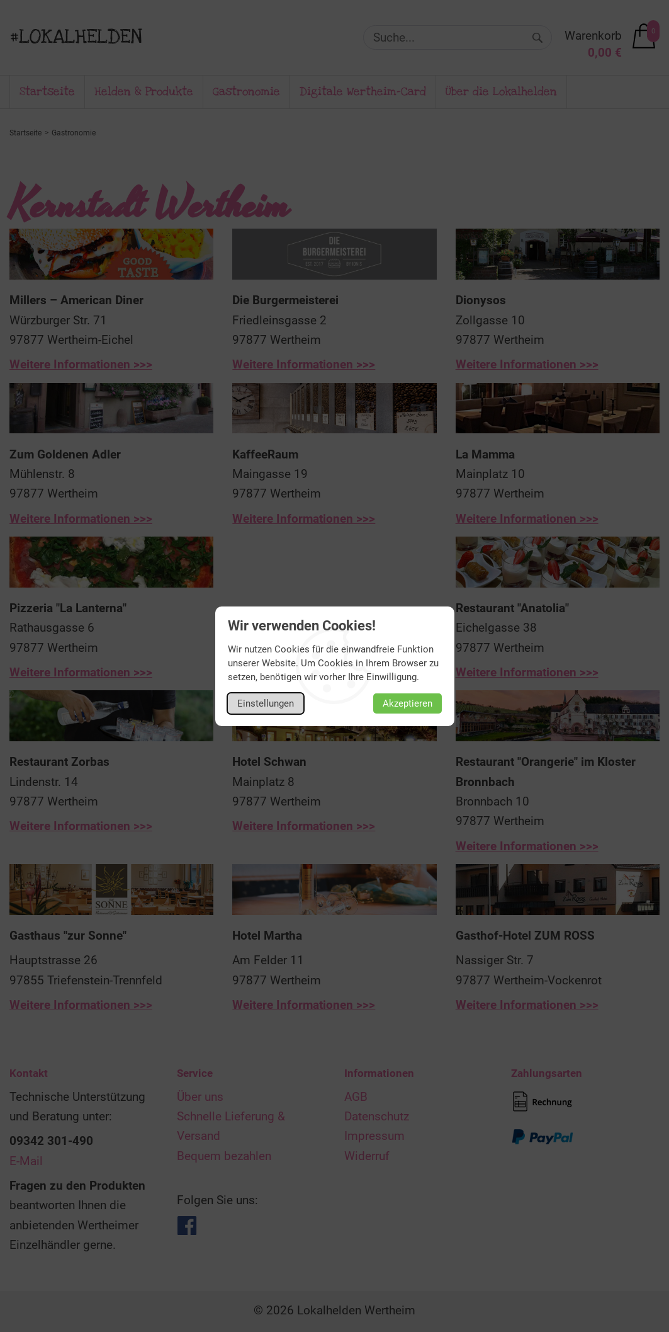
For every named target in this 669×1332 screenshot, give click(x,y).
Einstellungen (265, 703)
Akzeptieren (407, 703)
